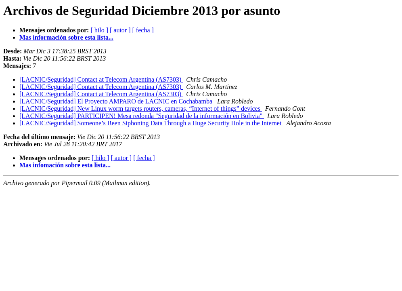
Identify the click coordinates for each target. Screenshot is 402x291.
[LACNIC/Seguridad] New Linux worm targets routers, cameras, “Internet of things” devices (140, 108)
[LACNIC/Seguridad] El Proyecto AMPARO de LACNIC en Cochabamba (116, 101)
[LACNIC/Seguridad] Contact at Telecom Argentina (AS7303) (101, 79)
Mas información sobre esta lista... (66, 37)
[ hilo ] (99, 30)
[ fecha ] (143, 30)
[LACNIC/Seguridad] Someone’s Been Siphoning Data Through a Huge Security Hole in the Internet (151, 123)
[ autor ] (120, 30)
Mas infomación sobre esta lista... (65, 165)
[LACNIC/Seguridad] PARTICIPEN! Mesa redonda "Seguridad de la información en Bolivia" (141, 115)
